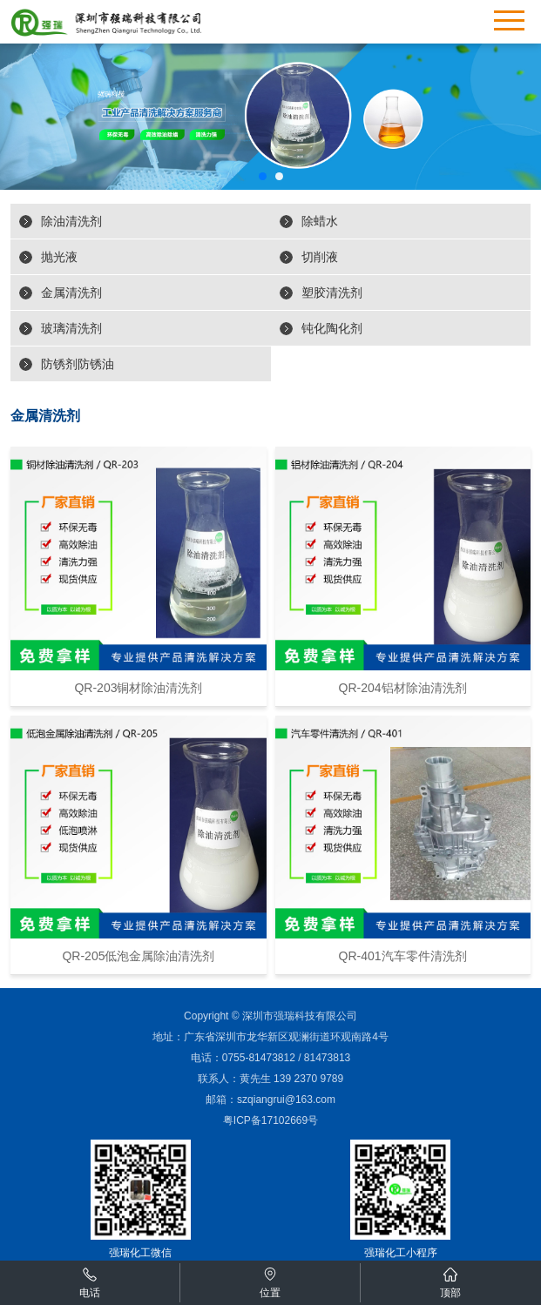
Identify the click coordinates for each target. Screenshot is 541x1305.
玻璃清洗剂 (71, 328)
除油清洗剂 (71, 221)
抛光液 (59, 257)
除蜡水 (319, 221)
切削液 (319, 257)
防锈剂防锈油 (77, 364)
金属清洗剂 (71, 292)
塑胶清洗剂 (331, 292)
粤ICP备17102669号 (270, 1120)
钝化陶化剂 (331, 328)
